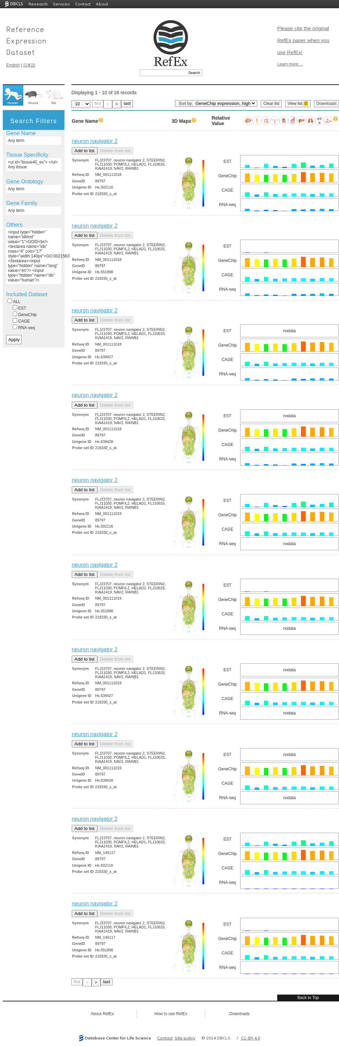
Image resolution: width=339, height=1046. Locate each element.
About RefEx (102, 1013)
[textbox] (163, 73)
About (102, 4)
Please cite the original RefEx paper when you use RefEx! (303, 40)
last (127, 103)
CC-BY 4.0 (250, 1038)
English (13, 65)
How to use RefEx (170, 1013)
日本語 (29, 65)
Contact (83, 4)
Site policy (185, 1038)
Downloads (326, 103)
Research (38, 4)
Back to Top (308, 997)
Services (61, 4)
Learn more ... (290, 64)
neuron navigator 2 (94, 141)
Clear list (271, 103)
